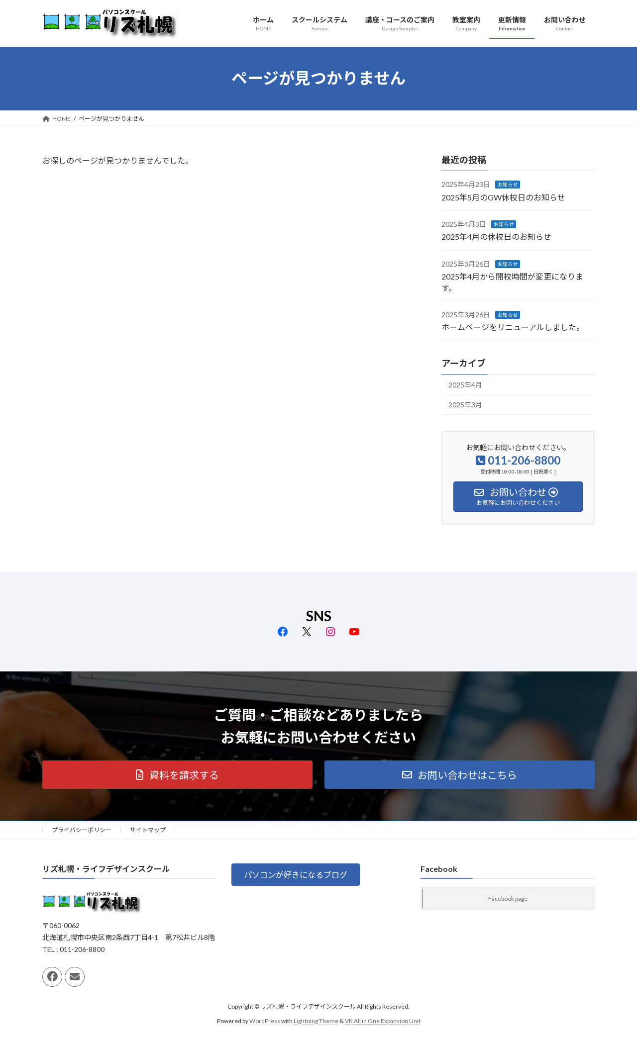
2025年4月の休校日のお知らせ (496, 236)
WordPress (264, 1021)
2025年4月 (465, 384)
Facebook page (508, 899)
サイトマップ (148, 830)
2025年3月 (465, 404)
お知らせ (508, 185)
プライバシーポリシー (81, 830)
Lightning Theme (316, 1021)
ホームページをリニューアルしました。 (512, 327)
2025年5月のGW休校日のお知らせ (503, 196)
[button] (177, 774)
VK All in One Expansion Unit (383, 1021)
